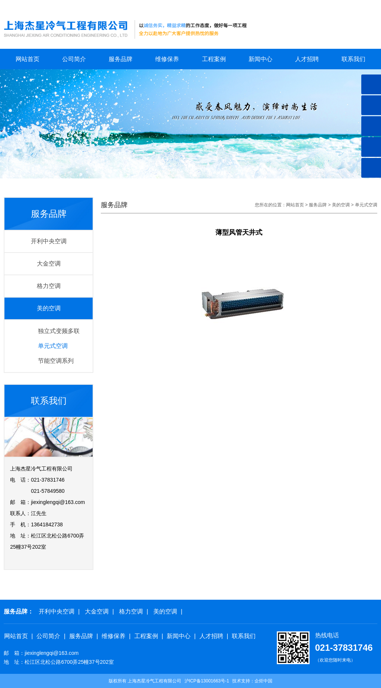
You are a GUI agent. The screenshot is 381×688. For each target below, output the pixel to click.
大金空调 (49, 263)
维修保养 (167, 59)
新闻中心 (260, 59)
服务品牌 (120, 59)
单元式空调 (53, 346)
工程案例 (214, 59)
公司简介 (74, 59)
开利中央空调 (49, 241)
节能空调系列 (56, 361)
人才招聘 (307, 59)
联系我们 (368, 5)
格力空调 (49, 286)
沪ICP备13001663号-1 (207, 681)
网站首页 (316, 5)
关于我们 (342, 5)
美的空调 (49, 308)
